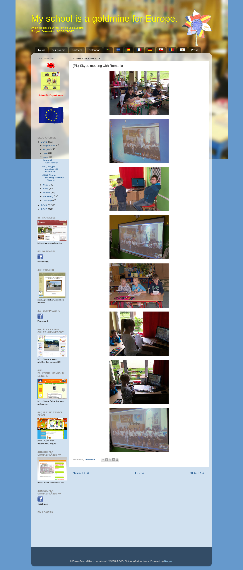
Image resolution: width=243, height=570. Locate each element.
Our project (58, 50)
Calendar (94, 50)
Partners (77, 50)
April (46, 188)
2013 (44, 209)
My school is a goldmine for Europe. (104, 18)
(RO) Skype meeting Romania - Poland (53, 177)
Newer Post (81, 473)
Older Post (198, 473)
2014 (44, 205)
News (41, 50)
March (47, 192)
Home (139, 473)
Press (194, 50)
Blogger (168, 561)
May (46, 184)
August (47, 149)
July (45, 153)
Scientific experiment (50, 161)
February (48, 196)
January (47, 200)
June (46, 157)
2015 (44, 142)
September (49, 145)
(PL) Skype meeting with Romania (50, 169)
